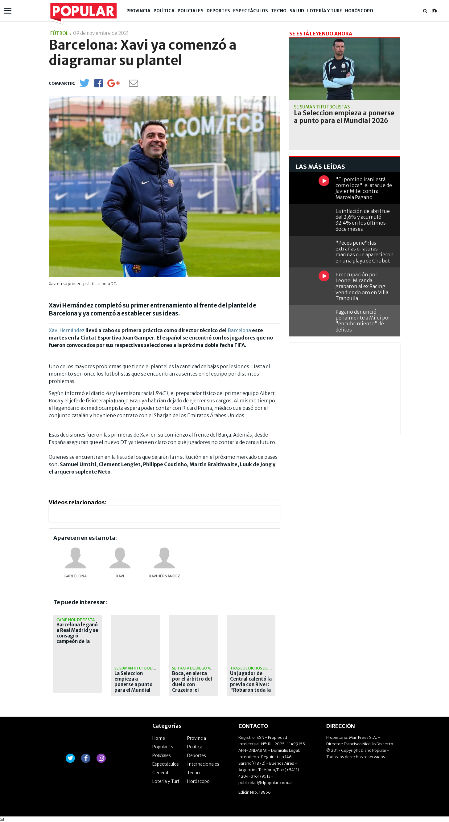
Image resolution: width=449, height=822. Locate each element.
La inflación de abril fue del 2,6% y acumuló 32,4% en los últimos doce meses (363, 220)
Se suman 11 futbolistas (138, 668)
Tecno (278, 11)
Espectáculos (250, 11)
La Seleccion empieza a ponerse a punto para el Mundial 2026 (133, 684)
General (160, 772)
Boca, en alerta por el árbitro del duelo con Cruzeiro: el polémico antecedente (192, 687)
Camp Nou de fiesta (75, 619)
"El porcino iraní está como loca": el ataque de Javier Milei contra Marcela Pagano (364, 188)
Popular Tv (163, 747)
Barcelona (239, 330)
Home (158, 738)
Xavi (120, 576)
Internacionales (203, 764)
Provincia (138, 11)
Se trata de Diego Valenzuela (201, 668)
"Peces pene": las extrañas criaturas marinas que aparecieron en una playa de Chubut (365, 252)
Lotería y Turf (324, 11)
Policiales (191, 11)
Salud (297, 11)
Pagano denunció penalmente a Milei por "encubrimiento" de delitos (363, 321)
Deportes (218, 11)
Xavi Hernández (66, 330)
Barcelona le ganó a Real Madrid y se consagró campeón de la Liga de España (77, 636)
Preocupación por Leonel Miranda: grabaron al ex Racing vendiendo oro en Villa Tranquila (362, 286)
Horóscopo (359, 11)
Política (164, 11)
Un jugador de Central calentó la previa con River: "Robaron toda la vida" (251, 684)
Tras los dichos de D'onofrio (260, 668)
